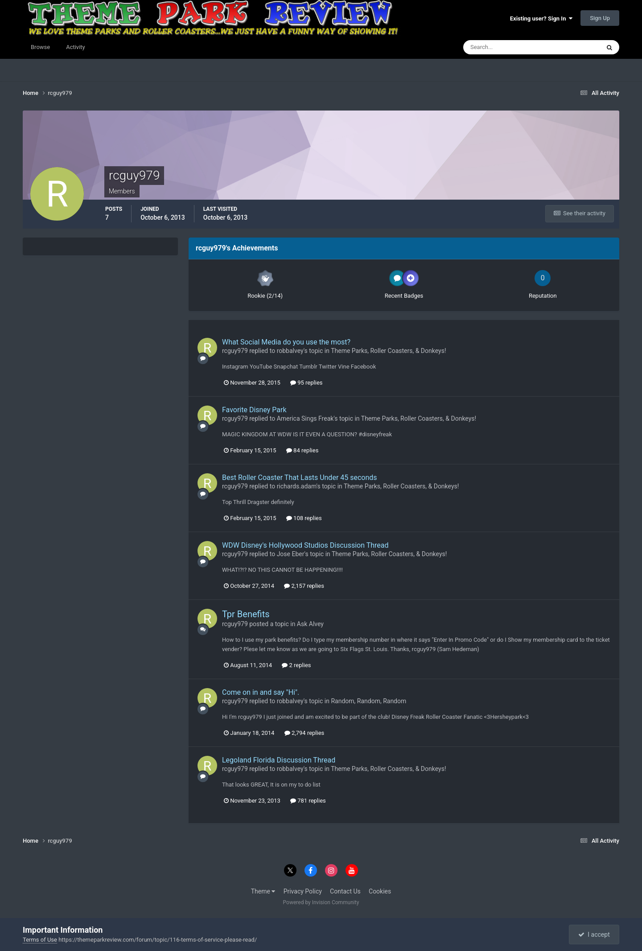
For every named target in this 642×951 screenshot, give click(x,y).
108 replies (304, 518)
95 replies (306, 382)
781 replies (308, 800)
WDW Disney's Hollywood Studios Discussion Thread (305, 545)
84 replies (302, 450)
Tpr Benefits (246, 614)
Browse (40, 47)
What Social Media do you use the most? (286, 342)
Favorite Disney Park (254, 410)
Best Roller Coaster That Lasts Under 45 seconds (299, 477)
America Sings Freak (305, 418)
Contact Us (345, 891)
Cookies (380, 891)
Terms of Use (40, 939)
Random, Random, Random (368, 701)
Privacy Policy (303, 891)
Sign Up (600, 18)
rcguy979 (235, 350)
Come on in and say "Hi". (260, 692)
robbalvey (290, 350)
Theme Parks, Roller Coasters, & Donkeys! (388, 350)
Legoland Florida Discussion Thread (278, 760)
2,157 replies (304, 585)
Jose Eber (291, 553)
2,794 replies (304, 733)
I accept (593, 934)
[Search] (504, 47)
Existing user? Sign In (541, 18)
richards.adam (297, 486)
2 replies (296, 665)
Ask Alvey (310, 623)
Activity (75, 47)
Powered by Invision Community (321, 902)
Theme (263, 891)
